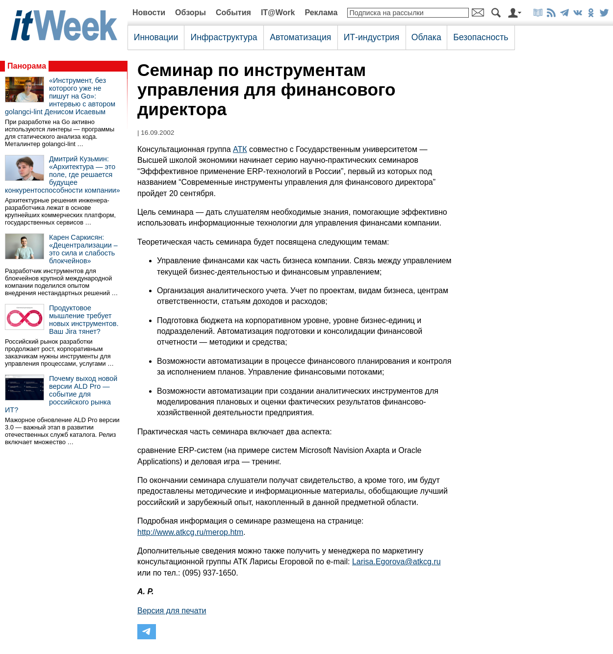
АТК (240, 149)
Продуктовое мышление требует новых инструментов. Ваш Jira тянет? (84, 319)
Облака (426, 37)
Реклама (321, 12)
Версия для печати (171, 610)
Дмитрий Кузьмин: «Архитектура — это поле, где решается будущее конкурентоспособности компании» (62, 174)
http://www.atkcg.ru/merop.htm (190, 532)
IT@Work (278, 12)
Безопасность (480, 37)
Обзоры (190, 12)
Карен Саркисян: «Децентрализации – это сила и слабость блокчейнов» (83, 249)
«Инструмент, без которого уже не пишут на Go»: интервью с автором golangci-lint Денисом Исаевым (60, 96)
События (233, 12)
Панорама (26, 66)
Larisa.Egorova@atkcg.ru (396, 561)
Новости (148, 12)
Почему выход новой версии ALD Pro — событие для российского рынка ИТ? (61, 394)
